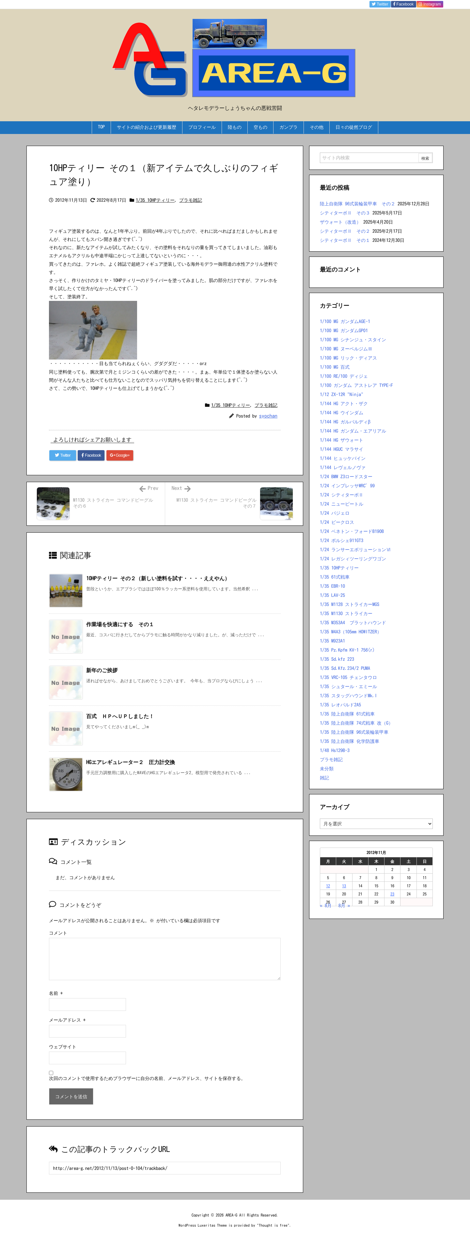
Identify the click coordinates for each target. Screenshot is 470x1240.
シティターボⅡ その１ (345, 240)
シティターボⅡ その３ (345, 213)
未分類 (327, 768)
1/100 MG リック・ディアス (348, 358)
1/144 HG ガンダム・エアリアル (353, 431)
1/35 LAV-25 (332, 595)
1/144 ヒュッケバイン (343, 458)
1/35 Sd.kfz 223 (337, 659)
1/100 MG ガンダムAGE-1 (345, 321)
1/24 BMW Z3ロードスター (346, 476)
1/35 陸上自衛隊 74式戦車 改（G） (356, 723)
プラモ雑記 (190, 200)
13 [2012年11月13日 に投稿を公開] (344, 886)
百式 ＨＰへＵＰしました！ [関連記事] (120, 716)
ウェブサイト (62, 1046)
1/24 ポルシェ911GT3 (341, 540)
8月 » (344, 905)
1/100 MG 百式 (335, 367)
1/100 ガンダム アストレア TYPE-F (356, 385)
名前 (56, 993)
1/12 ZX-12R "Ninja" (341, 394)
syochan (268, 415)
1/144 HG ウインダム (341, 412)
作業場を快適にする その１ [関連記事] (120, 624)
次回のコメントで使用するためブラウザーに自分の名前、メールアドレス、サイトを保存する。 (147, 1078)
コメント (58, 933)
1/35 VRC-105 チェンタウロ (348, 677)
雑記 (324, 777)
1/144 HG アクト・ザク (344, 403)
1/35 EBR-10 (332, 586)
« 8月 (326, 905)
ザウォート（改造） (340, 222)
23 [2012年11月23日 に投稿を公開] (392, 894)
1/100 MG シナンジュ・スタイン (353, 339)
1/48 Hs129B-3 (335, 750)
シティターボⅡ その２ (345, 231)
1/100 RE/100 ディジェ (344, 376)
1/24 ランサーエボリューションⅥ (355, 549)
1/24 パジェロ (335, 513)
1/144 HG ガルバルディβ (345, 422)
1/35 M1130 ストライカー (346, 613)
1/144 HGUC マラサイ (341, 449)
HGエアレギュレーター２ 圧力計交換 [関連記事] (130, 762)
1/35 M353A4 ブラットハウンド (353, 622)
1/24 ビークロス (337, 522)
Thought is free (273, 1225)
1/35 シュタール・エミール (348, 686)
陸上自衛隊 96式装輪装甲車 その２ (357, 203)
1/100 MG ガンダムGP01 (344, 330)
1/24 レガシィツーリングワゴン (353, 558)
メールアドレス (67, 1020)
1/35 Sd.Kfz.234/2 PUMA (345, 668)
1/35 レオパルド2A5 (340, 704)
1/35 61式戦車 (335, 577)
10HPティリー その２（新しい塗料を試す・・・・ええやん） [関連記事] (158, 578)
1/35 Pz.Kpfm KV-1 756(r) (347, 650)
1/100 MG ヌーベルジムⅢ (346, 349)
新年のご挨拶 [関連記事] (102, 670)
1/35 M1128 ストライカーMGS (349, 604)
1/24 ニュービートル (341, 504)
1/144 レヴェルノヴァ (343, 467)
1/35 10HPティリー (155, 200)
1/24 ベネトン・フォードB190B (352, 531)
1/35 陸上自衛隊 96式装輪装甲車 (354, 732)
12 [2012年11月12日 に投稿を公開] (328, 886)
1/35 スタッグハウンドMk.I (348, 695)
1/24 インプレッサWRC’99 (347, 485)
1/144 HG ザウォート (341, 440)
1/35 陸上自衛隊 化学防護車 (349, 741)
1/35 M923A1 (332, 641)
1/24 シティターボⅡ (341, 495)
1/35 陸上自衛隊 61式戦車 (347, 714)
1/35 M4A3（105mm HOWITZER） (351, 631)
